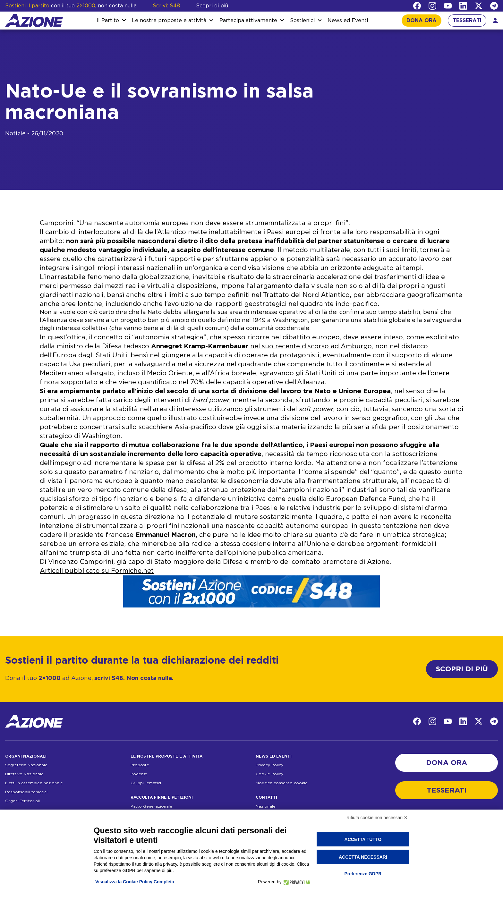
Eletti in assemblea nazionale (34, 783)
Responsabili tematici (26, 792)
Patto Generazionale (151, 806)
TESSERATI (467, 20)
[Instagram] (432, 6)
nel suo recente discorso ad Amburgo (311, 346)
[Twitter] (478, 6)
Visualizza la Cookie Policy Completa (134, 881)
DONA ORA (421, 20)
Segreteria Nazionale (26, 765)
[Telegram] (494, 6)
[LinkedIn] (463, 6)
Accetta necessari (363, 857)
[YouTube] (448, 6)
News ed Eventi (348, 20)
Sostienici (302, 20)
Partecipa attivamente (248, 20)
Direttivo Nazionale (24, 774)
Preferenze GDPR (362, 873)
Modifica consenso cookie (282, 783)
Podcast (139, 774)
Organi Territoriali (22, 801)
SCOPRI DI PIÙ (462, 669)
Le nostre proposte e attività (169, 20)
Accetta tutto (363, 839)
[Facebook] (417, 6)
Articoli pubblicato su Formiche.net (97, 571)
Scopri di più (212, 5)
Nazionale (266, 806)
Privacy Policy (269, 765)
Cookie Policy (269, 774)
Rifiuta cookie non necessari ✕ (377, 817)
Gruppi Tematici (146, 783)
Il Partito (108, 20)
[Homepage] (34, 20)
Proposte (140, 765)
